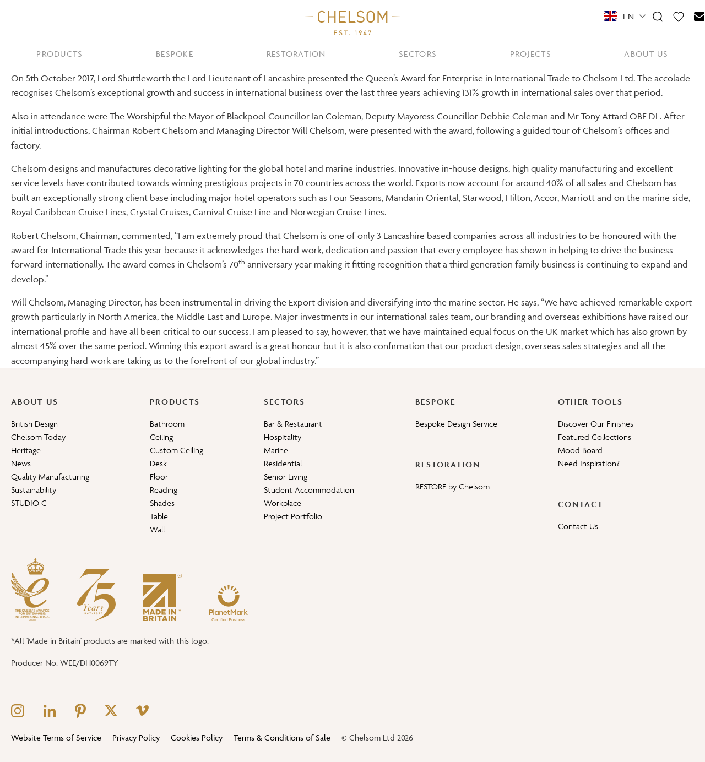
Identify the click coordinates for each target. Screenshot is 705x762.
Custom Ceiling (176, 450)
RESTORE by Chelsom (452, 486)
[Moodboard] (678, 16)
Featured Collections (594, 437)
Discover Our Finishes (595, 423)
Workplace (282, 503)
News (21, 463)
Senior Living (285, 476)
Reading (163, 490)
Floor (159, 476)
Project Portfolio (293, 516)
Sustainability (33, 490)
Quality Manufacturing (50, 476)
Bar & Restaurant (293, 423)
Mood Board (580, 450)
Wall (157, 529)
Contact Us (578, 526)
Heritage (26, 450)
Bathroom (167, 423)
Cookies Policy (197, 737)
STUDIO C (29, 503)
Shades (162, 503)
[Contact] (699, 16)
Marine (276, 450)
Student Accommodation (309, 490)
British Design (34, 423)
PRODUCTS (59, 53)
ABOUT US (646, 53)
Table (159, 516)
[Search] (657, 16)
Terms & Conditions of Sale (282, 737)
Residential (283, 463)
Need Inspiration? (589, 463)
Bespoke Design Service (456, 423)
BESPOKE (174, 53)
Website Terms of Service (56, 737)
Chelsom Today (38, 437)
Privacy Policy (136, 737)
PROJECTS (530, 53)
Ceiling (161, 437)
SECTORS (418, 53)
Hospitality (282, 437)
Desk (158, 463)
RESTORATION (296, 53)
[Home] (352, 22)
